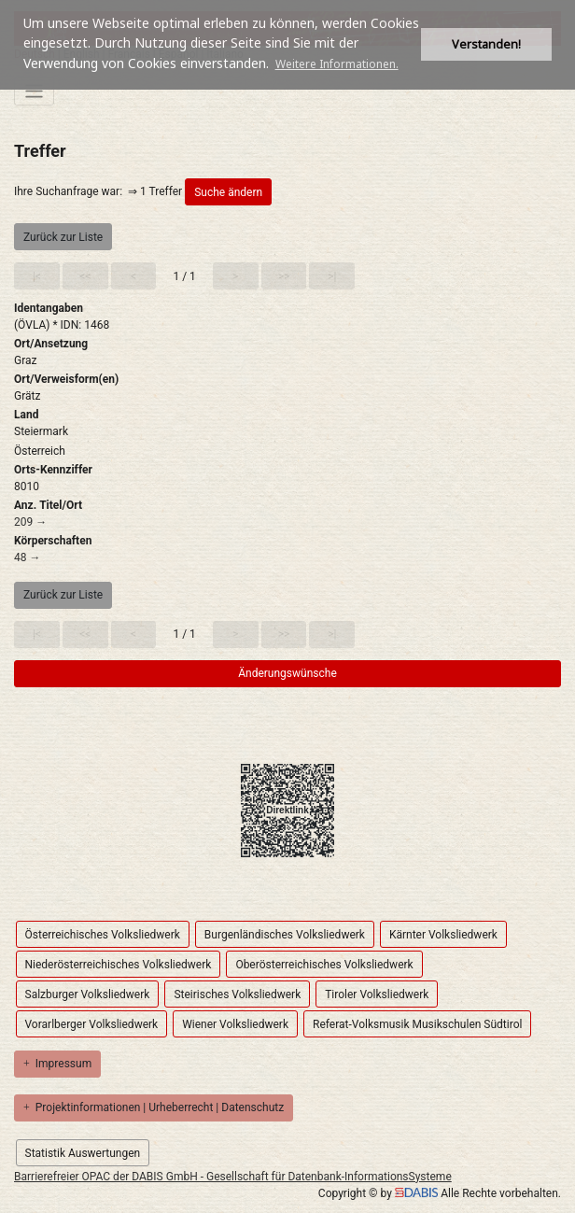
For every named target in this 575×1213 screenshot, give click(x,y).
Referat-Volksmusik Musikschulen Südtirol (417, 1024)
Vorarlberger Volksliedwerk (92, 1024)
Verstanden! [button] (486, 44)
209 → (30, 522)
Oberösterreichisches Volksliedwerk (324, 964)
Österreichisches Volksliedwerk (102, 934)
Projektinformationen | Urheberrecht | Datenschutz (153, 1107)
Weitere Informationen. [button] (337, 64)
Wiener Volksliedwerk (235, 1024)
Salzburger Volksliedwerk (87, 994)
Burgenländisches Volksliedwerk (284, 934)
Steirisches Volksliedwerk (237, 994)
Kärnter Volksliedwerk (443, 934)
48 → (27, 557)
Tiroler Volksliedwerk (376, 994)
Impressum (57, 1063)
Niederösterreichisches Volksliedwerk (118, 964)
